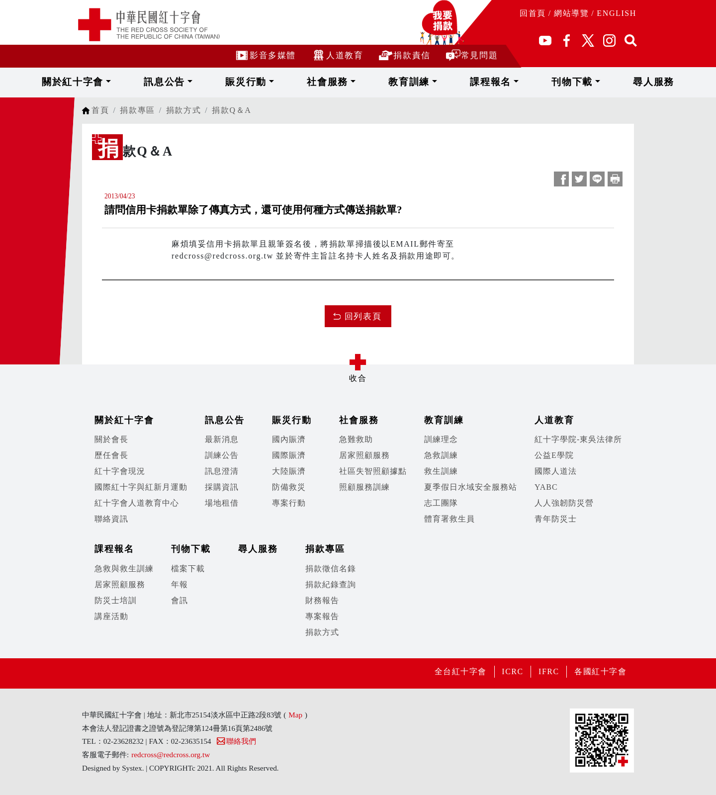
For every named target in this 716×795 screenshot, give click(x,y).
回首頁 (533, 13)
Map (295, 714)
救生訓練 (441, 471)
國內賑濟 (289, 439)
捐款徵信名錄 (330, 568)
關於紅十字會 (140, 82)
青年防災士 (556, 519)
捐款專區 (137, 110)
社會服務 (340, 82)
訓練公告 (222, 455)
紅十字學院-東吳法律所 (578, 439)
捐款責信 (404, 55)
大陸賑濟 (289, 471)
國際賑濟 (289, 455)
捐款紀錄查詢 (330, 584)
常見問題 (472, 55)
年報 (179, 584)
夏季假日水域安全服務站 (470, 487)
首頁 (100, 110)
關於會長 (111, 439)
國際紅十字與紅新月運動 (140, 487)
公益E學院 (554, 455)
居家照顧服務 (364, 455)
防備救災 (289, 487)
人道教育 (337, 55)
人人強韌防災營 (564, 503)
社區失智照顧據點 (373, 471)
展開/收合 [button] (358, 362)
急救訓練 (441, 455)
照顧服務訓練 (364, 487)
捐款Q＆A (231, 110)
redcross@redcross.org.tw (170, 754)
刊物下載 (530, 82)
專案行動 (289, 503)
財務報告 (322, 600)
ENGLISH (616, 13)
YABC (546, 487)
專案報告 (322, 616)
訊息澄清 (222, 471)
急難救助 (356, 439)
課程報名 (467, 82)
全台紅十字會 (459, 671)
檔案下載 (188, 568)
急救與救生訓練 (124, 568)
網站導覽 (571, 13)
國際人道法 (556, 471)
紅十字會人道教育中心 (136, 503)
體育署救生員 (449, 519)
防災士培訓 (115, 600)
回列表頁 (363, 316)
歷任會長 (111, 455)
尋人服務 (589, 82)
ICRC (512, 671)
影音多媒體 (265, 55)
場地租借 (222, 503)
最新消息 (222, 439)
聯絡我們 (236, 741)
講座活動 (111, 616)
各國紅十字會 (600, 671)
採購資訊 (222, 487)
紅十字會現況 (119, 471)
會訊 (179, 600)
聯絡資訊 (111, 519)
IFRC (547, 671)
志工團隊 (441, 503)
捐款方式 (183, 110)
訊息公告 (213, 82)
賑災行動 (277, 82)
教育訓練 (403, 82)
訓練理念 (441, 439)
